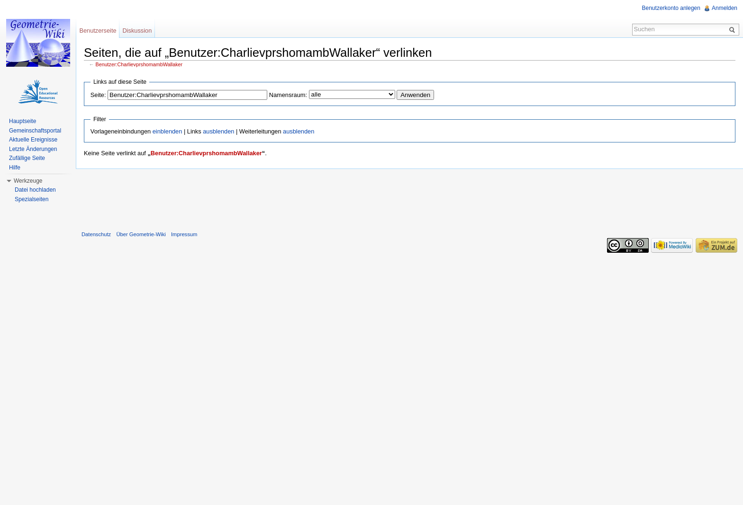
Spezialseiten (31, 199)
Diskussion (137, 30)
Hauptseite (22, 121)
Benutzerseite (97, 30)
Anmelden (724, 8)
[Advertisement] (409, 198)
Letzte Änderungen (33, 149)
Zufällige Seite (27, 158)
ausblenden (218, 131)
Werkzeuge (28, 180)
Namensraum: (288, 94)
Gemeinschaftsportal (35, 130)
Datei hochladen (35, 189)
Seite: (98, 94)
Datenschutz (96, 234)
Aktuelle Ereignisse (33, 139)
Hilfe (14, 167)
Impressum (184, 234)
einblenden (167, 131)
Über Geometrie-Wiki (140, 234)
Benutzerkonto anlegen (671, 8)
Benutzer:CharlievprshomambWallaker (139, 64)
